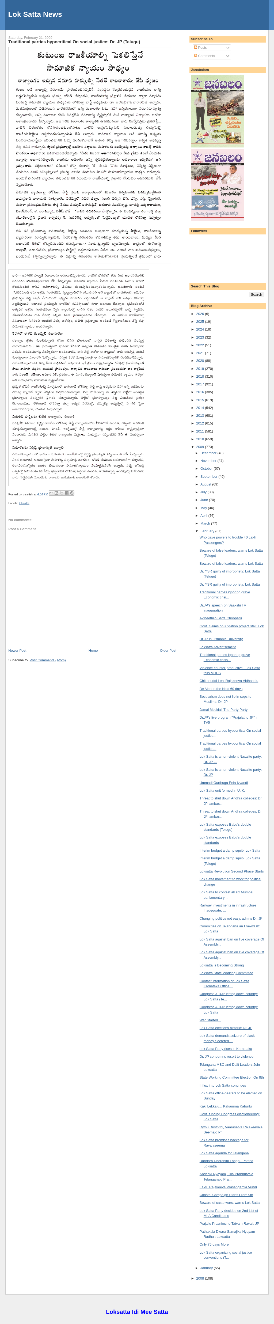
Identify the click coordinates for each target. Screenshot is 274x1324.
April (204, 516)
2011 (200, 431)
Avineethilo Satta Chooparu (221, 618)
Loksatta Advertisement (218, 647)
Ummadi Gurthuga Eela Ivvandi (224, 783)
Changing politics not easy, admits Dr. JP (231, 918)
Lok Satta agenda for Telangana (224, 1153)
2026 (200, 314)
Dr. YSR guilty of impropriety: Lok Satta (230, 584)
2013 (200, 415)
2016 (200, 392)
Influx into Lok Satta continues (223, 1085)
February (207, 531)
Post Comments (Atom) (48, 660)
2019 (200, 369)
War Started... (210, 1020)
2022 (200, 345)
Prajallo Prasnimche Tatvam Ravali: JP (229, 1223)
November (209, 461)
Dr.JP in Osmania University (221, 639)
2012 (200, 423)
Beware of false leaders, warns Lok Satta (231, 564)
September (209, 477)
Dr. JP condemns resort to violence (226, 1056)
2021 (200, 353)
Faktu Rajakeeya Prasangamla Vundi (228, 1187)
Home (93, 650)
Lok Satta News (35, 14)
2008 (200, 1278)
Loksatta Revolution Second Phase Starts (232, 871)
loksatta (24, 503)
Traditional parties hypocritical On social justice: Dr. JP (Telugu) (74, 41)
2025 (200, 322)
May (204, 508)
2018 (200, 376)
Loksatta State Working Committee (226, 973)
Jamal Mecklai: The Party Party (224, 710)
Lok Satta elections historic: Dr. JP (226, 1028)
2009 (200, 447)
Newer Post (17, 650)
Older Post (168, 650)
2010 (200, 439)
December (209, 453)
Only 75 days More (214, 1244)
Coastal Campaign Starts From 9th (226, 1195)
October (207, 468)
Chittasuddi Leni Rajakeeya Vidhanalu (229, 681)
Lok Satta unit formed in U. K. (222, 790)
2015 (200, 400)
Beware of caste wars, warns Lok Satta (230, 1203)
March (205, 523)
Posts (200, 47)
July (204, 492)
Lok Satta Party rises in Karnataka (226, 1049)
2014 (200, 408)
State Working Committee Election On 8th (232, 1077)
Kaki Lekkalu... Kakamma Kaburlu (226, 1106)
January (207, 1268)
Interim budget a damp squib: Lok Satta (230, 850)
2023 (200, 337)
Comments (204, 56)
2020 (200, 361)
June (204, 500)
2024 (200, 329)
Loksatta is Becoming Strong (222, 965)
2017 (200, 384)
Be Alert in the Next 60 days (221, 689)
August (206, 484)
